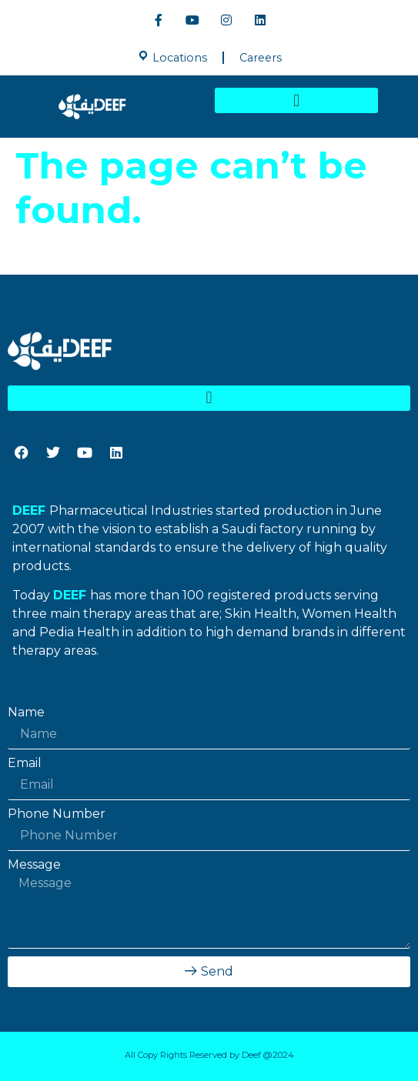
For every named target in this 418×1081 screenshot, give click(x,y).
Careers (260, 58)
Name (26, 712)
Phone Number (56, 814)
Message (34, 865)
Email (25, 763)
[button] (296, 100)
